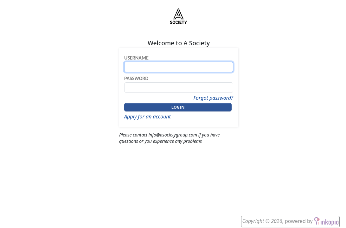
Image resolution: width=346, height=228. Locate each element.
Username (136, 58)
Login (178, 107)
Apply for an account (147, 116)
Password (136, 78)
